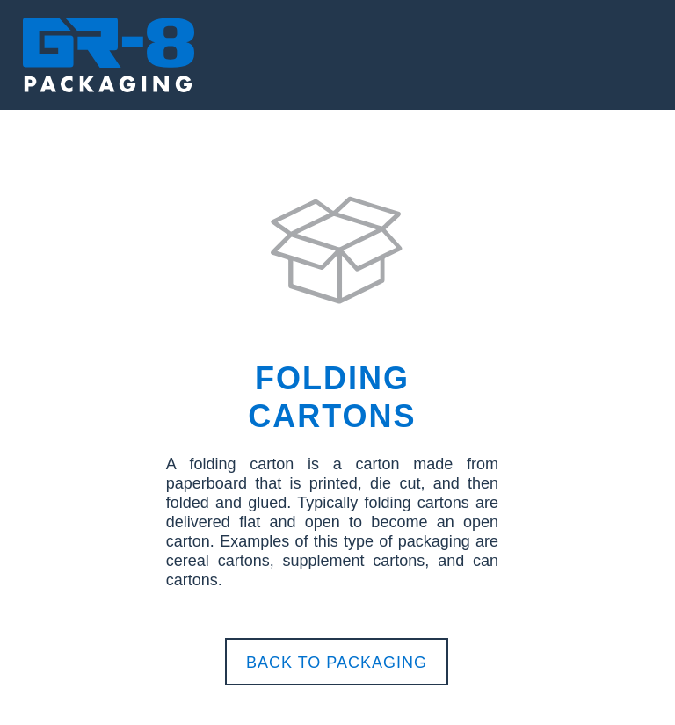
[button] (337, 49)
